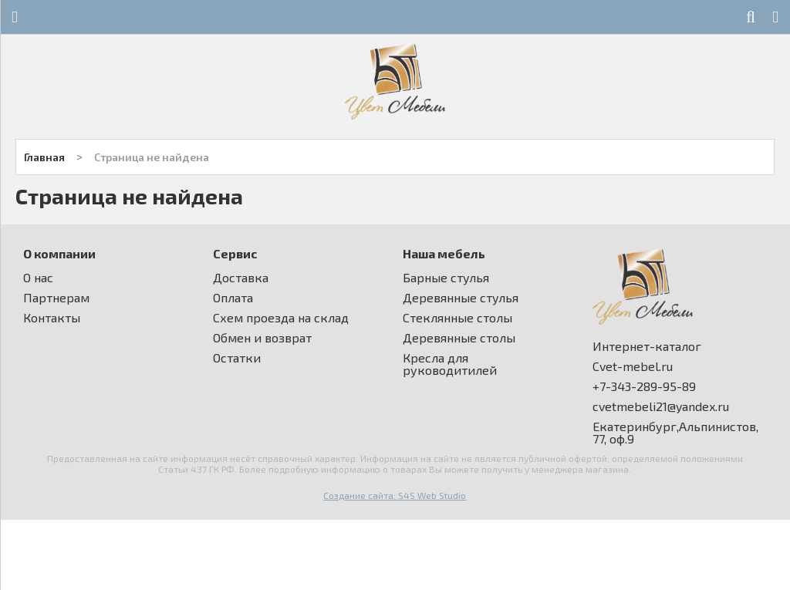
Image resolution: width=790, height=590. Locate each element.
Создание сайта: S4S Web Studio (394, 495)
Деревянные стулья (460, 298)
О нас (38, 277)
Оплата (233, 298)
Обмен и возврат (262, 338)
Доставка (240, 277)
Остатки (237, 358)
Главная (44, 157)
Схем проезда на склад (281, 318)
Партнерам (56, 298)
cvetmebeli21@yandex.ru (660, 406)
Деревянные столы (459, 338)
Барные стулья (446, 277)
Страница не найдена (151, 157)
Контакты (51, 318)
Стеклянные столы (457, 318)
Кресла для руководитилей (450, 364)
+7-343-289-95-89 (644, 386)
